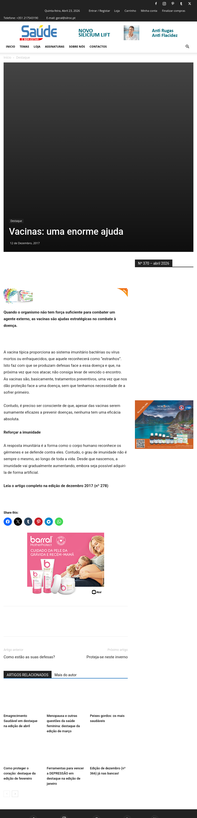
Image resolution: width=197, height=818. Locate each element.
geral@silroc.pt (65, 18)
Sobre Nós (77, 46)
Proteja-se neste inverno (107, 628)
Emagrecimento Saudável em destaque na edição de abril (20, 691)
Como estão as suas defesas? (29, 628)
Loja (117, 11)
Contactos (98, 46)
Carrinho (130, 11)
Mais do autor (66, 646)
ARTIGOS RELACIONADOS (27, 646)
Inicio (10, 46)
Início (7, 57)
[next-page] (15, 764)
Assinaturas (54, 46)
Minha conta (149, 11)
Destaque (16, 191)
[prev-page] (7, 764)
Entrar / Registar (99, 11)
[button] (187, 46)
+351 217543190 (27, 18)
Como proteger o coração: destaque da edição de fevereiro (20, 744)
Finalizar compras (173, 11)
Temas (24, 46)
